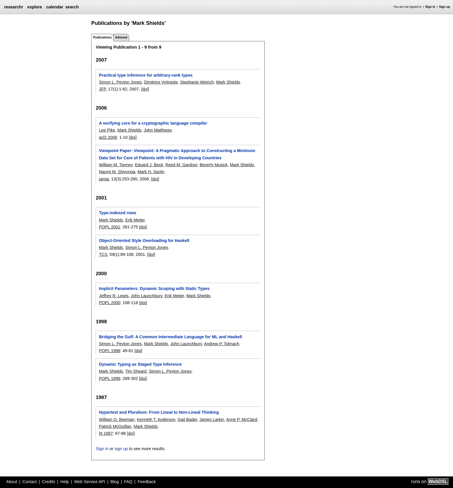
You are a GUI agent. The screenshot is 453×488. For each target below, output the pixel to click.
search (72, 7)
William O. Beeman (116, 419)
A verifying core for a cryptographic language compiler (153, 123)
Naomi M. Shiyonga (117, 171)
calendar (54, 7)
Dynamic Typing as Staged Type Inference (140, 364)
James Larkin (211, 419)
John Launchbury (146, 295)
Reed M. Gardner (181, 164)
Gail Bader (187, 419)
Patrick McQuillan (115, 426)
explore (34, 7)
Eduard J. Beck (149, 164)
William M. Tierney (115, 164)
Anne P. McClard (241, 419)
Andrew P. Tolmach (221, 343)
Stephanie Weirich (197, 82)
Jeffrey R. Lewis (113, 295)
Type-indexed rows (117, 212)
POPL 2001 (109, 227)
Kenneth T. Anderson (156, 419)
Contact (29, 481)
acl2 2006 (108, 137)
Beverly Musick (214, 164)
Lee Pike (107, 130)
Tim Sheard (135, 371)
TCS (103, 254)
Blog (114, 481)
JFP (102, 89)
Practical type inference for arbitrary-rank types (145, 75)
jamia (104, 179)
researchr (13, 7)
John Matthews (158, 130)
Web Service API (89, 481)
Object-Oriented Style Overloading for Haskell (144, 240)
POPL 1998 (109, 350)
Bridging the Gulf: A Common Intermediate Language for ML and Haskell (170, 336)
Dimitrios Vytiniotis (161, 82)
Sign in (430, 6)
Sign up (444, 6)
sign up (121, 448)
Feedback (147, 481)
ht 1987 (106, 433)
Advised (121, 37)
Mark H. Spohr (151, 171)
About (11, 481)
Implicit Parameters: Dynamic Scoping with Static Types (154, 288)
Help (64, 481)
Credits (48, 481)
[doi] (145, 89)
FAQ (128, 481)
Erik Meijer (135, 220)
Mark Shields (228, 82)
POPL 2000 (109, 302)
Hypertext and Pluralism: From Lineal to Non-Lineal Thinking (159, 412)
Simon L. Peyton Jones (120, 82)
